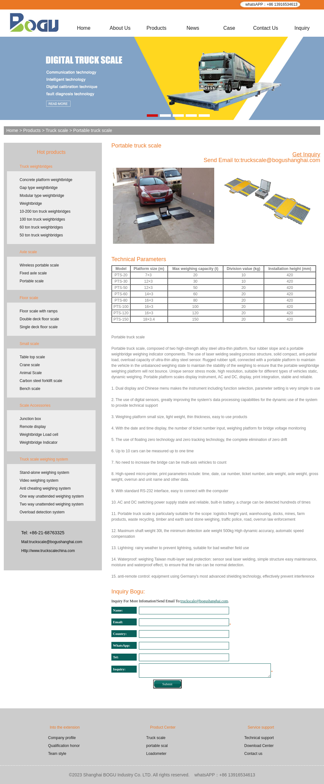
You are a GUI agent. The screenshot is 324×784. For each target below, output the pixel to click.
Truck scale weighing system (44, 459)
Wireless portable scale (39, 265)
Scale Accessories (35, 405)
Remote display (33, 426)
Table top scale (32, 357)
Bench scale (30, 388)
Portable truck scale (136, 145)
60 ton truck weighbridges (41, 227)
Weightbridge (31, 203)
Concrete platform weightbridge (46, 180)
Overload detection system (42, 512)
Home (83, 28)
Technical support (259, 738)
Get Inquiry (306, 154)
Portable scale (32, 281)
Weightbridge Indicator (39, 442)
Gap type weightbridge (39, 187)
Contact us (253, 753)
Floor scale (29, 298)
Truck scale (57, 130)
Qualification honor (64, 745)
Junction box (30, 419)
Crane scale (30, 365)
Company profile (62, 738)
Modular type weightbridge (42, 195)
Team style (57, 753)
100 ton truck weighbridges (42, 219)
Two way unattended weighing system (52, 504)
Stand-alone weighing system (44, 472)
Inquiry (301, 28)
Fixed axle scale (33, 273)
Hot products (51, 152)
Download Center (259, 745)
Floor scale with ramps (39, 311)
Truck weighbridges (36, 166)
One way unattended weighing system (52, 496)
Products (156, 28)
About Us (120, 28)
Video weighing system (39, 480)
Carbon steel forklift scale (41, 381)
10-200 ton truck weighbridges (45, 211)
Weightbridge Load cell (39, 434)
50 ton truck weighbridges (41, 235)
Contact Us (265, 28)
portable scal (157, 745)
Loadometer (156, 753)
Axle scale (28, 252)
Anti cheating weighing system (45, 488)
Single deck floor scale (39, 327)
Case (229, 28)
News (192, 28)
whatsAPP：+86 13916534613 (271, 4)
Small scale (29, 344)
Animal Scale (31, 373)
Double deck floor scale (39, 319)
